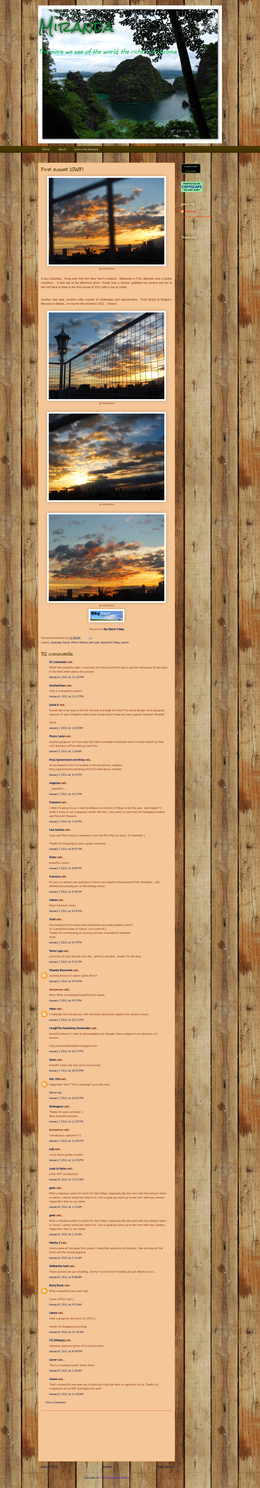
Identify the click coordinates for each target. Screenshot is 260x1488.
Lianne (53, 1313)
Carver (53, 1359)
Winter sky (55, 1092)
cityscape (56, 642)
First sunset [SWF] (62, 169)
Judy (51, 1149)
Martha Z (54, 1242)
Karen (52, 1059)
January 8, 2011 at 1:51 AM (65, 1257)
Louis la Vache (57, 1168)
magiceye (54, 783)
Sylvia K (54, 705)
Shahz (52, 857)
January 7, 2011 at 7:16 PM (65, 821)
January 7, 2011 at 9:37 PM (65, 1000)
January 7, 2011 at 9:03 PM (65, 868)
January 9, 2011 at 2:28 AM (65, 1370)
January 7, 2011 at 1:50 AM (65, 751)
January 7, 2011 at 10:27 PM (66, 1051)
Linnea (53, 1379)
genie (52, 1188)
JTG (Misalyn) (57, 1340)
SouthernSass (57, 685)
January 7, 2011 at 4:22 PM (65, 794)
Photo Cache (57, 736)
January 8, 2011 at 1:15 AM (65, 1234)
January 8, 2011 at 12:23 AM (66, 1179)
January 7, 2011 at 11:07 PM (66, 1121)
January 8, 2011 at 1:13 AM (65, 1207)
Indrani (53, 900)
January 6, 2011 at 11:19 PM (66, 677)
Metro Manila (79, 642)
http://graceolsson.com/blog (66, 759)
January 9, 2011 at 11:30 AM (66, 1394)
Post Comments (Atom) (114, 1477)
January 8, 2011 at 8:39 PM (65, 1351)
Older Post (164, 1466)
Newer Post (49, 1466)
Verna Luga (55, 951)
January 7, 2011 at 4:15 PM (65, 774)
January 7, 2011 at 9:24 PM (65, 942)
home (66, 642)
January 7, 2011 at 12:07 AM (66, 728)
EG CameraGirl (58, 662)
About (62, 149)
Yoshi (52, 919)
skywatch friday (110, 642)
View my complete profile (197, 216)
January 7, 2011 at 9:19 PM (65, 911)
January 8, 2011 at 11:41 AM (66, 1332)
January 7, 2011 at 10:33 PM (66, 1070)
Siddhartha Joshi (58, 1266)
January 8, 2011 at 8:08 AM (65, 1277)
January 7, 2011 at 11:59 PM (66, 1160)
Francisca (54, 802)
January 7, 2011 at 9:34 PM (65, 981)
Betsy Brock (56, 1285)
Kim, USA (54, 1079)
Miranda (76, 27)
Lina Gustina (56, 829)
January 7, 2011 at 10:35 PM (66, 1098)
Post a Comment (56, 1402)
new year (94, 642)
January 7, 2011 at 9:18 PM (65, 891)
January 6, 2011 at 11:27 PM (66, 696)
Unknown (191, 211)
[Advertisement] (106, 1436)
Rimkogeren (56, 1106)
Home (46, 149)
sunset (125, 642)
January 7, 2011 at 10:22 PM (66, 1020)
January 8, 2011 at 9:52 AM (65, 1304)
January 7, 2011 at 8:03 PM (65, 849)
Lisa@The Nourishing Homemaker (70, 1028)
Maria (52, 1009)
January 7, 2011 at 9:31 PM (65, 961)
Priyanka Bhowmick (60, 970)
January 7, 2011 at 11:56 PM (66, 1140)
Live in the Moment (86, 149)
